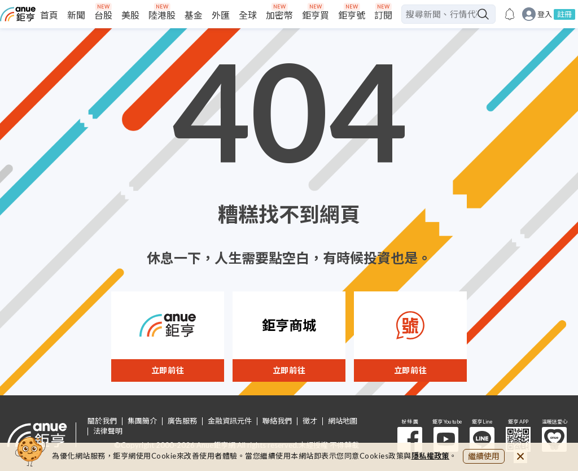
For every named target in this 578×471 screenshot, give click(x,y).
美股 (130, 15)
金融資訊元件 (230, 421)
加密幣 (279, 15)
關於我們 (102, 421)
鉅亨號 (351, 15)
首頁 (49, 15)
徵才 (310, 421)
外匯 (221, 15)
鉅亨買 (315, 15)
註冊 (564, 14)
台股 (103, 15)
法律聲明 (107, 431)
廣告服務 (182, 421)
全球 (248, 15)
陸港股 (162, 15)
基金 (194, 15)
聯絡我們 (277, 421)
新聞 (76, 15)
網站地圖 (342, 421)
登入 (544, 14)
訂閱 (383, 15)
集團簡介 (142, 421)
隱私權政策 (430, 455)
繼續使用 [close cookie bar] (484, 456)
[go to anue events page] (509, 14)
